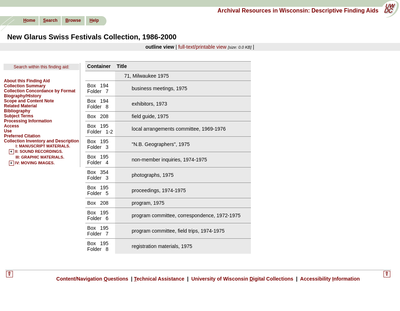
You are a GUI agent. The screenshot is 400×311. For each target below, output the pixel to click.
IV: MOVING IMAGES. (35, 163)
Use (8, 130)
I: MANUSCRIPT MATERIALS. (42, 146)
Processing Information (28, 120)
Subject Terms (18, 115)
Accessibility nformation (329, 279)
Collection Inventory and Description (41, 141)
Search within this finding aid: (41, 66)
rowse (73, 20)
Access (11, 125)
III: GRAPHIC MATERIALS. (39, 157)
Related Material (20, 105)
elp (94, 20)
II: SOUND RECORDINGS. (39, 152)
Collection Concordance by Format (39, 90)
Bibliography (17, 110)
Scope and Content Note (29, 100)
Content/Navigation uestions (93, 279)
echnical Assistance (160, 279)
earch (50, 20)
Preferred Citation (22, 136)
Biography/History (22, 95)
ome (29, 20)
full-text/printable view (202, 47)
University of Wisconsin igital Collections (242, 279)
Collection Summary (25, 85)
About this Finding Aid (27, 80)
